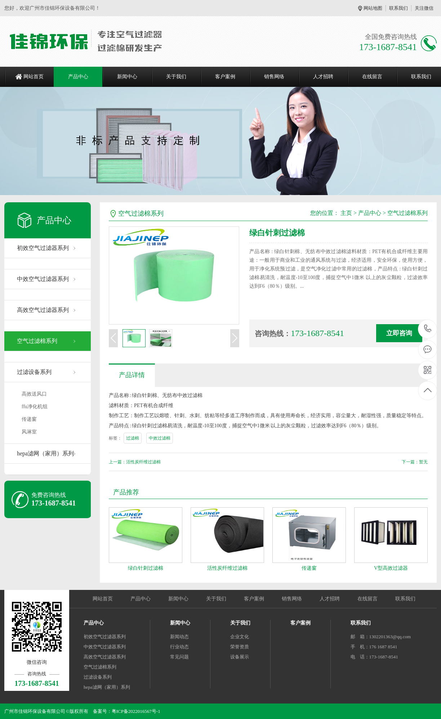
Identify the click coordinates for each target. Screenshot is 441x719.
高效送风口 (34, 394)
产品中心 (78, 76)
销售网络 (274, 76)
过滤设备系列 (34, 372)
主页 (346, 213)
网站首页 (33, 76)
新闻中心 (127, 76)
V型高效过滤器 (391, 568)
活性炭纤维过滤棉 (227, 568)
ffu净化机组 (35, 406)
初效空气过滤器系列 (43, 248)
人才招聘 (323, 76)
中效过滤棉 (159, 438)
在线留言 (372, 76)
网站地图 (373, 8)
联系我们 (398, 8)
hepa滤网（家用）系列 (45, 453)
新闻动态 (179, 636)
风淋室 (29, 432)
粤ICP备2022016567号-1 (136, 711)
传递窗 (29, 419)
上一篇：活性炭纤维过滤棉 (135, 461)
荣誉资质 (239, 646)
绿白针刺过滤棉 (145, 568)
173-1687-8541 (427, 329)
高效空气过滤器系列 (43, 310)
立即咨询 (399, 333)
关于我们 (176, 76)
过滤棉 (132, 438)
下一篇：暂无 (415, 461)
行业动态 (179, 646)
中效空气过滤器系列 (43, 279)
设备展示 (239, 657)
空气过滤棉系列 (37, 341)
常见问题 (179, 657)
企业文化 (239, 636)
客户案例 (225, 76)
